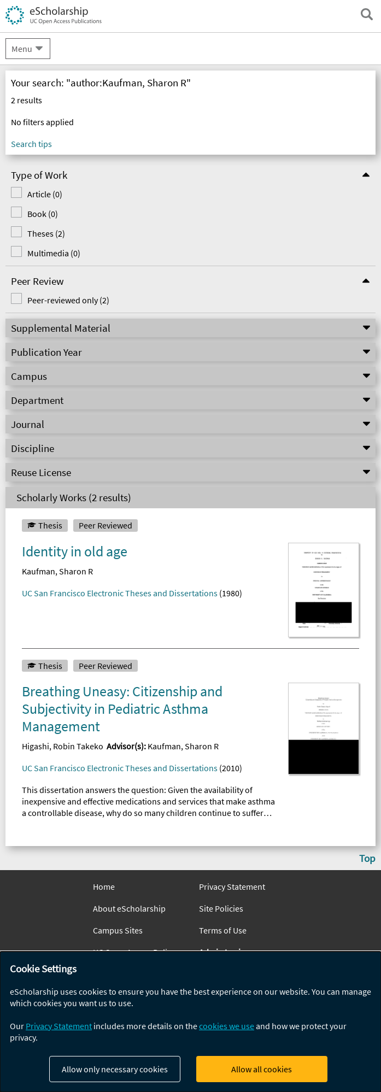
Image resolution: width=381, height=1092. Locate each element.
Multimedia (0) (53, 253)
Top (367, 858)
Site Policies (221, 908)
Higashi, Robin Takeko (62, 746)
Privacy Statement (232, 886)
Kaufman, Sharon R (57, 571)
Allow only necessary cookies (115, 1069)
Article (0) (44, 194)
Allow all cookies (261, 1069)
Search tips (31, 143)
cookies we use (226, 1025)
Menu (21, 48)
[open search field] (367, 14)
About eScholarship (129, 908)
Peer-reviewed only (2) (68, 300)
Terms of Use (223, 930)
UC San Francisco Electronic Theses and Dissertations (120, 593)
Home (104, 886)
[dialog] (190, 1022)
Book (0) (42, 213)
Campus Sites (118, 930)
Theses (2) (46, 233)
